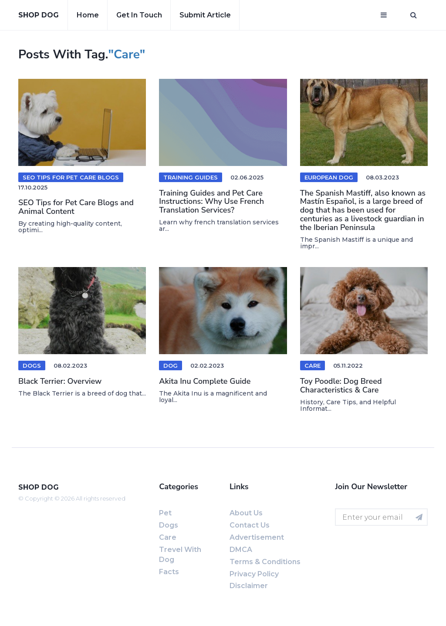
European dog (328, 177)
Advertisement (257, 537)
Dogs (32, 365)
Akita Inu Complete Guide (204, 381)
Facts (169, 572)
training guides (190, 177)
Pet (165, 513)
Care (312, 365)
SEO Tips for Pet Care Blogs (71, 177)
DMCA (241, 549)
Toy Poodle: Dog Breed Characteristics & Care (341, 385)
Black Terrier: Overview (59, 381)
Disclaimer (249, 586)
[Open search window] (413, 15)
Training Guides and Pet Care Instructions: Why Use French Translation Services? (211, 202)
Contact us (250, 525)
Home (88, 15)
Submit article (205, 15)
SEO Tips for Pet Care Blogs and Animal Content (76, 207)
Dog (170, 365)
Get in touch (139, 15)
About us (246, 513)
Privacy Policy (254, 574)
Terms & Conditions (265, 562)
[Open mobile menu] (384, 15)
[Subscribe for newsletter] (419, 517)
